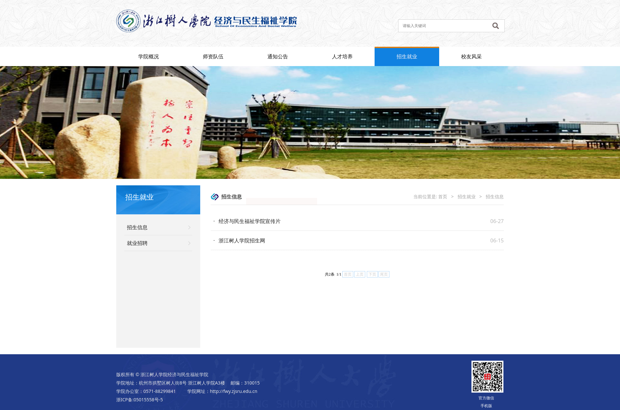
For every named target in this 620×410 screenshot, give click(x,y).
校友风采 (471, 56)
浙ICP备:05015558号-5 (139, 399)
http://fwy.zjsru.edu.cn (233, 391)
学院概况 (148, 56)
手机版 (486, 405)
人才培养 (342, 56)
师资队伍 (213, 56)
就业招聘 (137, 243)
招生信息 (137, 227)
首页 (442, 196)
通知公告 (277, 56)
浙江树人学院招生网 (242, 240)
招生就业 (407, 56)
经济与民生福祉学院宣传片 (250, 221)
